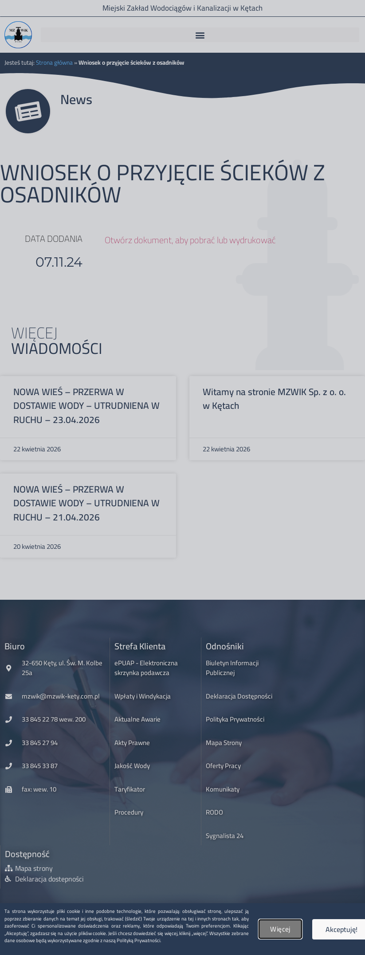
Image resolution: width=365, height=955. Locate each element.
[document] (182, 477)
